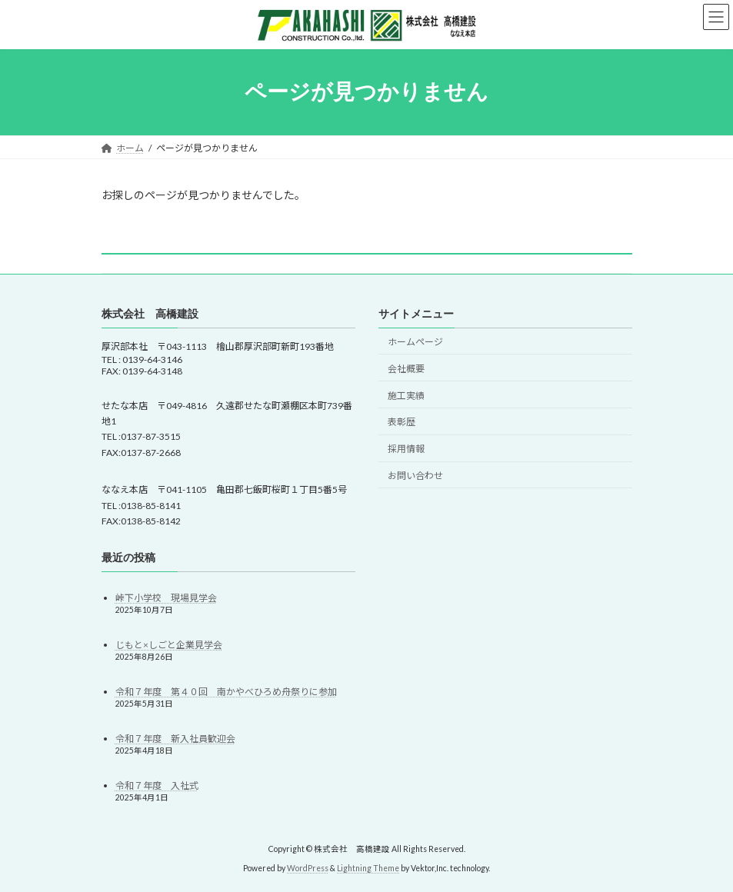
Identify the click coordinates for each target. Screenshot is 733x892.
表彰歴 (401, 422)
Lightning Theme (368, 868)
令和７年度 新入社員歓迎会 (175, 739)
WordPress (307, 868)
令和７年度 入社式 (156, 786)
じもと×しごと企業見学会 (168, 645)
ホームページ (415, 342)
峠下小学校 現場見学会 (166, 598)
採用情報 (406, 448)
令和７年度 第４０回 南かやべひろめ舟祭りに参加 (226, 691)
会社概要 (406, 368)
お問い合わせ (415, 475)
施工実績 (406, 395)
